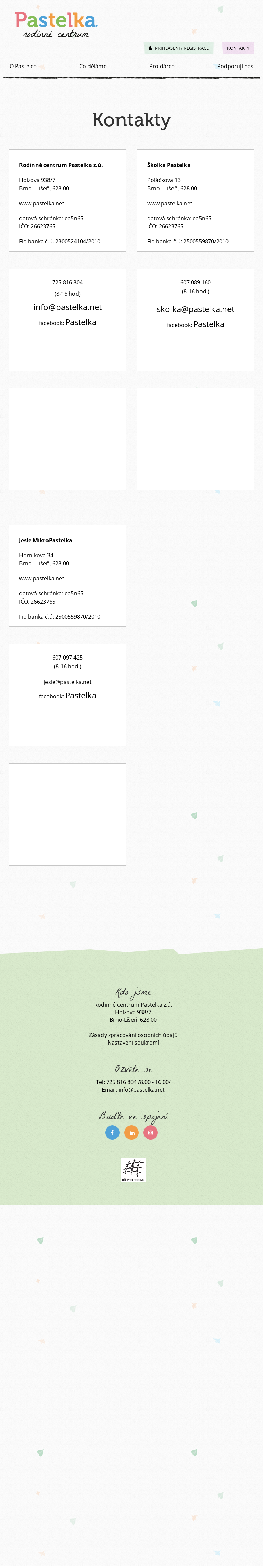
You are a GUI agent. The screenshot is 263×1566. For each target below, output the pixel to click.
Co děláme (93, 66)
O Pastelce (23, 66)
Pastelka (80, 321)
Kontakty (238, 48)
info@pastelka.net (67, 306)
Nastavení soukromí (133, 1042)
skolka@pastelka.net (195, 308)
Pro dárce (162, 66)
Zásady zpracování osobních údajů (133, 1035)
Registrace (196, 48)
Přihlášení (164, 48)
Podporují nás (235, 66)
